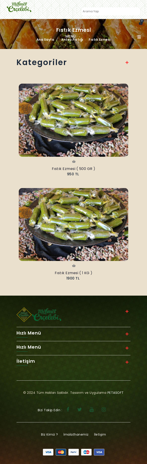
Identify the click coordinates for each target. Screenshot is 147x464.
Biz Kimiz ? (49, 434)
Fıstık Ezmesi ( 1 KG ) (73, 272)
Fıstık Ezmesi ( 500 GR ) (73, 168)
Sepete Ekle (73, 161)
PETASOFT (115, 392)
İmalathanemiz (76, 434)
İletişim (100, 434)
